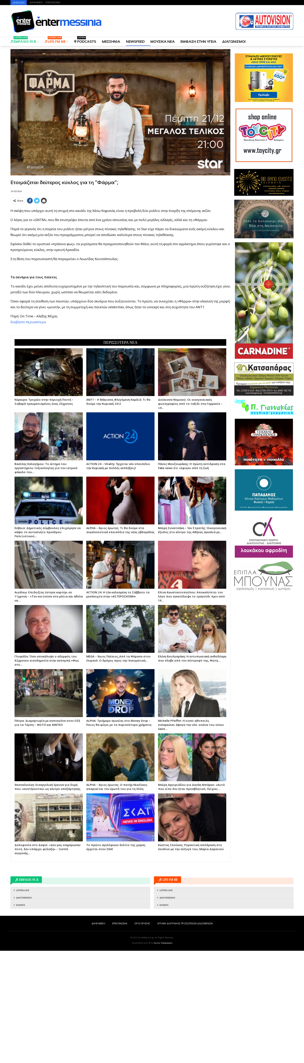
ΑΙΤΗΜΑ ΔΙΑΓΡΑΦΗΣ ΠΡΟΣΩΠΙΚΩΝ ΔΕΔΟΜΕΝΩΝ (185, 1035)
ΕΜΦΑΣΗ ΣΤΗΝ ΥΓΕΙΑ (198, 42)
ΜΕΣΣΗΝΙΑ (111, 42)
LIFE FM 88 (55, 40)
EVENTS (20, 1017)
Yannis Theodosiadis (163, 1055)
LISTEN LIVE (22, 1002)
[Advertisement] (120, 232)
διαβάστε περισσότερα (28, 378)
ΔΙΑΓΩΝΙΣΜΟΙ (234, 42)
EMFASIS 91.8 (23, 40)
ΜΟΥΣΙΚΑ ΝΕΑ (162, 42)
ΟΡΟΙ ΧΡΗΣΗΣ (142, 1035)
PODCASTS (85, 40)
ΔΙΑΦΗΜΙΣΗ (36, 2)
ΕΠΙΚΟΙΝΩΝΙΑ (53, 2)
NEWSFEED (135, 42)
